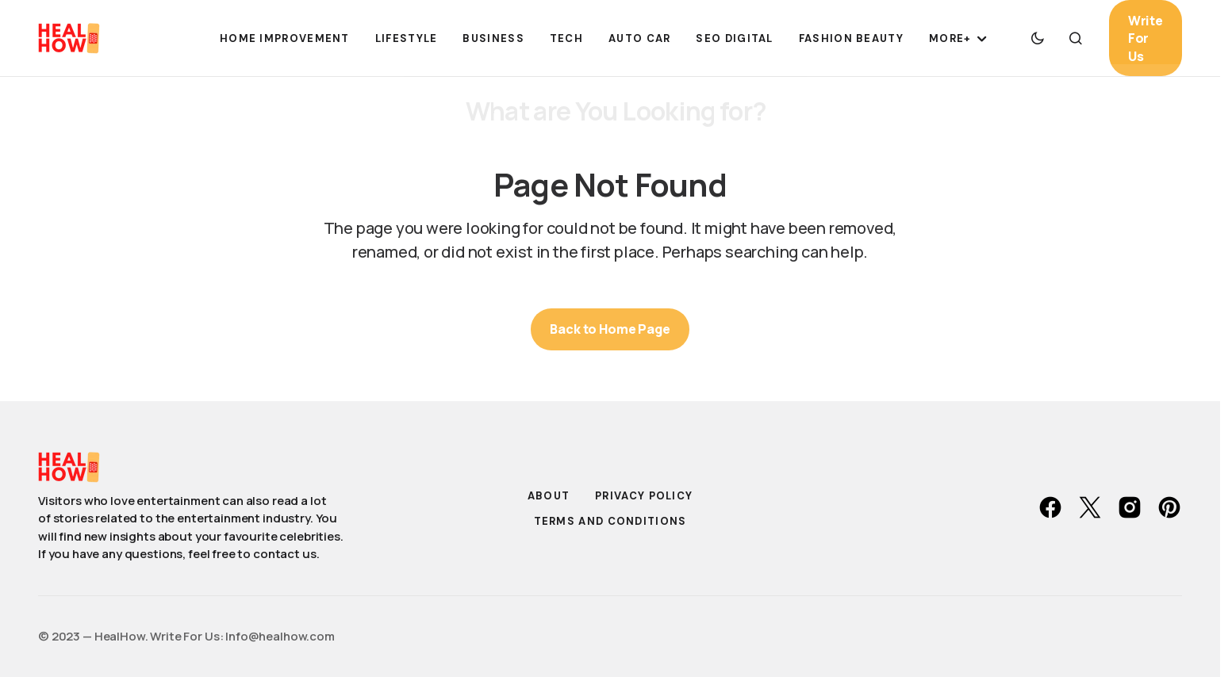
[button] (1038, 38)
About (549, 496)
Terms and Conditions (610, 521)
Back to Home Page (610, 329)
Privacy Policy (644, 496)
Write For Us (1145, 38)
